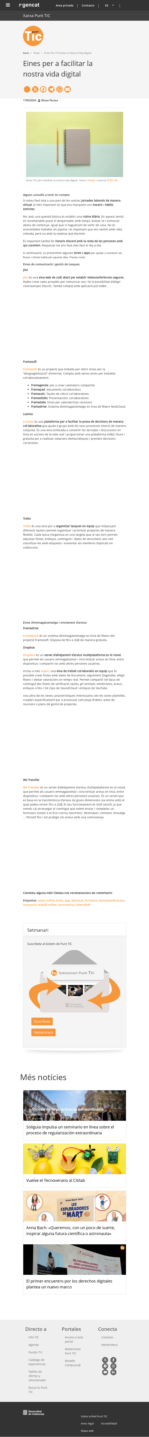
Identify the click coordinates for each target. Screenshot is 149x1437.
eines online (46, 900)
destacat (77, 900)
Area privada (64, 5)
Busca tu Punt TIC (38, 1390)
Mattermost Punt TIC (73, 1351)
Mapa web (87, 1431)
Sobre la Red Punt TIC (94, 1416)
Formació (91, 900)
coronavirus (66, 905)
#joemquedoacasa (111, 900)
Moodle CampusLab (73, 1363)
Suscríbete (42, 1021)
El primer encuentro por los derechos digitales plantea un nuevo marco (69, 1284)
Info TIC (34, 1337)
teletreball (83, 905)
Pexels (91, 180)
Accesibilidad (109, 1423)
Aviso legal (87, 1423)
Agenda (34, 1345)
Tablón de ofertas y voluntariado (37, 1376)
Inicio (26, 53)
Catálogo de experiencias (37, 1362)
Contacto (88, 5)
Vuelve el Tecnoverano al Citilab (55, 1180)
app (67, 900)
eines (59, 900)
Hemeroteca (43, 1032)
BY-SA (112, 180)
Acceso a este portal (74, 1339)
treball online (47, 905)
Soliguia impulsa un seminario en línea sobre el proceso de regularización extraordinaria (70, 1130)
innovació (30, 905)
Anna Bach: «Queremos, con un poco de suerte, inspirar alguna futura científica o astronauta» (70, 1230)
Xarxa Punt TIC (36, 15)
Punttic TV (35, 1352)
